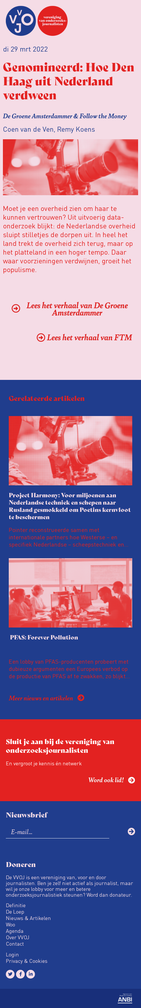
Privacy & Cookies (26, 961)
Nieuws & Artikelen (28, 918)
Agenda (15, 931)
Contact (15, 943)
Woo (10, 924)
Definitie (16, 905)
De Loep (15, 911)
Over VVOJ (17, 937)
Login (12, 954)
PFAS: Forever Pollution (43, 637)
